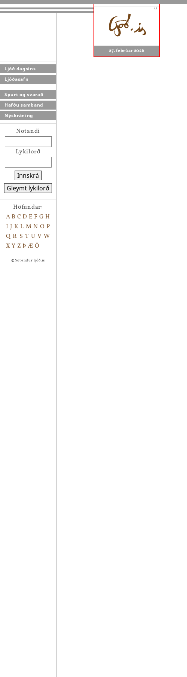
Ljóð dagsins (20, 68)
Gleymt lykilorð (28, 188)
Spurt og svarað (23, 94)
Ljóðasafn (16, 79)
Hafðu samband (23, 105)
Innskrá (28, 175)
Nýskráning (18, 115)
